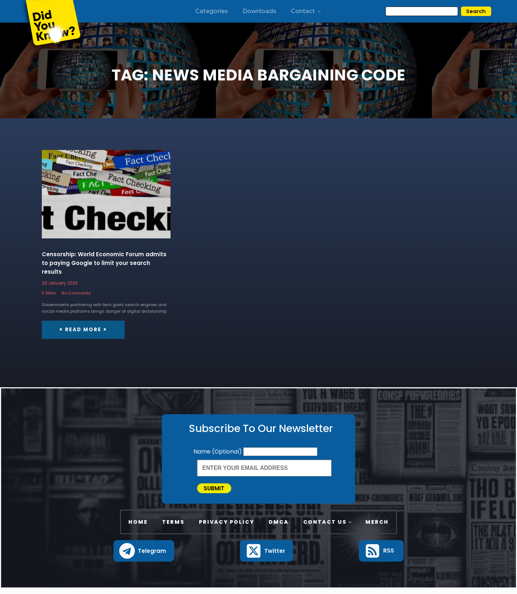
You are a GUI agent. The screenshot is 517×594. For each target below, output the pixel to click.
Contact (306, 11)
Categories (211, 11)
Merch (377, 527)
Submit (220, 491)
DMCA (279, 527)
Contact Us (324, 527)
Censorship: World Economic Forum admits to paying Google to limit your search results (104, 263)
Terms (173, 527)
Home (138, 527)
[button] (144, 556)
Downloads (259, 11)
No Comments (76, 293)
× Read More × (82, 329)
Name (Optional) (218, 451)
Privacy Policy (226, 527)
